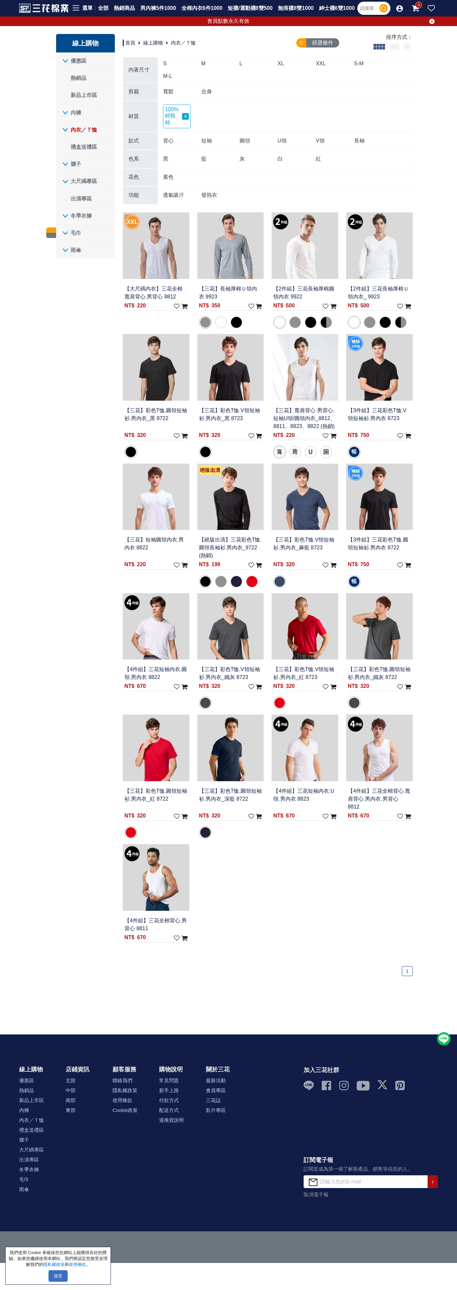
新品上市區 (84, 95)
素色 (168, 177)
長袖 (359, 140)
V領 (320, 140)
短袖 (206, 140)
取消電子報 (316, 1194)
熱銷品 (78, 78)
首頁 (130, 43)
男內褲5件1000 (158, 8)
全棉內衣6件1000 (202, 8)
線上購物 (153, 43)
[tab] (379, 46)
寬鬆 (168, 91)
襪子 (76, 164)
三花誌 (213, 1100)
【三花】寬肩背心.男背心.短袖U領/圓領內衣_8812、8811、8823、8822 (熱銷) (304, 418)
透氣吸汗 (173, 195)
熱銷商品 (124, 8)
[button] (399, 8)
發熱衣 (209, 195)
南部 (71, 1100)
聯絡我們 (122, 1080)
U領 (282, 140)
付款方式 (169, 1100)
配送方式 (169, 1110)
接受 (58, 1276)
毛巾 (76, 233)
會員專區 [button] (216, 1090)
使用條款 (122, 1100)
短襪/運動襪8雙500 (250, 8)
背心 (168, 140)
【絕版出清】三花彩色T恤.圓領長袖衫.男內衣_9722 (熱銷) (230, 548)
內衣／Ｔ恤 (84, 130)
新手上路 (169, 1090)
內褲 (76, 112)
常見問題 (169, 1080)
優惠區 (78, 61)
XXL (321, 63)
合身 (206, 91)
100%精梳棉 (177, 116)
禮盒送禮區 (84, 147)
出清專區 (81, 198)
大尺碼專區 (84, 181)
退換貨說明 (171, 1120)
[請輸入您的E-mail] (366, 1181)
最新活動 (216, 1080)
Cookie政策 (125, 1110)
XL (280, 63)
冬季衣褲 (81, 216)
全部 (103, 8)
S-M (359, 63)
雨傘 (76, 250)
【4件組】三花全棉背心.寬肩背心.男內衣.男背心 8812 (379, 799)
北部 (71, 1080)
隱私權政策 (125, 1090)
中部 (71, 1090)
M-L (167, 76)
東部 (71, 1110)
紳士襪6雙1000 (337, 8)
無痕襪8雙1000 (296, 8)
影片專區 (216, 1110)
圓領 (245, 140)
